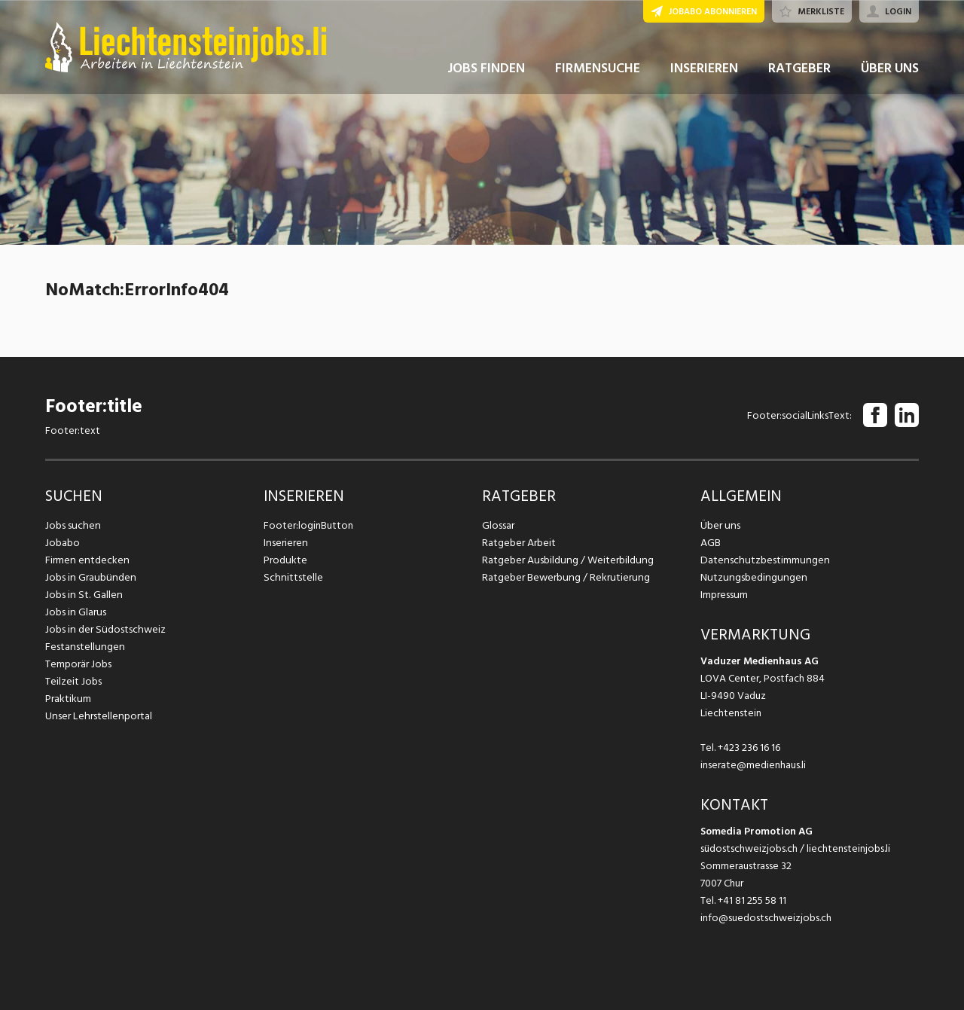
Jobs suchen (72, 525)
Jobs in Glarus (75, 612)
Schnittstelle (292, 577)
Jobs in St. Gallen (82, 594)
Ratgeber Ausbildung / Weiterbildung (566, 560)
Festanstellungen (83, 646)
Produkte (285, 560)
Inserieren (285, 542)
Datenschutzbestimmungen (762, 560)
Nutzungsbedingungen (751, 577)
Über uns (719, 525)
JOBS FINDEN (486, 74)
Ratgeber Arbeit (519, 542)
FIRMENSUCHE (597, 74)
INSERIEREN (704, 74)
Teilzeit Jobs (73, 681)
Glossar (498, 525)
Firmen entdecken (86, 560)
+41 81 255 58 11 (752, 900)
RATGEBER (799, 74)
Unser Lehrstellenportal (97, 716)
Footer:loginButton (308, 525)
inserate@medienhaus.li (753, 765)
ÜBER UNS (890, 74)
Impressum (723, 594)
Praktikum (67, 698)
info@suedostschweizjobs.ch (765, 917)
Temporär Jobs (78, 664)
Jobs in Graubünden (89, 577)
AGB (710, 542)
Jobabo (62, 542)
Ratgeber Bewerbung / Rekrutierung (564, 577)
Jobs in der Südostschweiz (104, 629)
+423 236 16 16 (749, 747)
